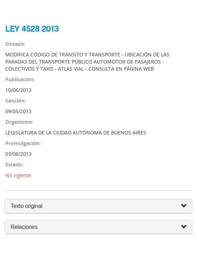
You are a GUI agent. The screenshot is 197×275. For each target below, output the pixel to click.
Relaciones (98, 227)
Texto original (26, 206)
